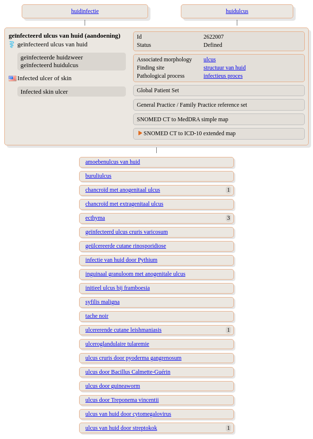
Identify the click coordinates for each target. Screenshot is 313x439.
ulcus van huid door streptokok (121, 428)
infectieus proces (223, 75)
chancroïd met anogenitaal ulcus (122, 189)
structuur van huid (224, 67)
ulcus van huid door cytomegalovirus (128, 414)
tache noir (97, 315)
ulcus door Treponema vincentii (122, 400)
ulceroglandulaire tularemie (117, 343)
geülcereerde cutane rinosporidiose (125, 245)
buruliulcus (98, 175)
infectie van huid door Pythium (121, 259)
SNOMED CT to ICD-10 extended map (190, 133)
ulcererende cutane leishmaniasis (123, 329)
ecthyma (95, 217)
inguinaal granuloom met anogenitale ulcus (135, 273)
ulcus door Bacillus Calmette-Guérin (127, 371)
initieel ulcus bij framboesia (117, 287)
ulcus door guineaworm (112, 385)
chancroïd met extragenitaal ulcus (124, 203)
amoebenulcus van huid (112, 161)
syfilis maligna (102, 301)
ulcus (210, 59)
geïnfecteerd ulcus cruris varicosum (126, 231)
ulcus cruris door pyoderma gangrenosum (133, 357)
